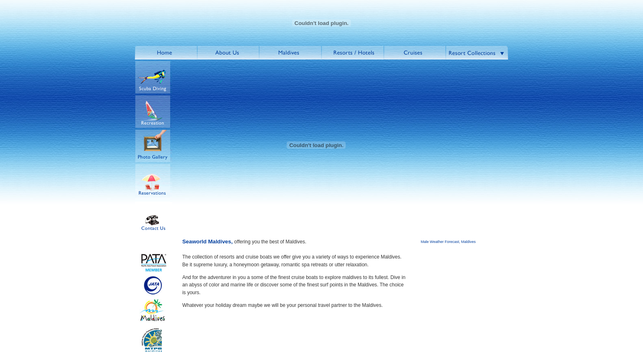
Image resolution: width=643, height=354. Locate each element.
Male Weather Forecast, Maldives (448, 242)
